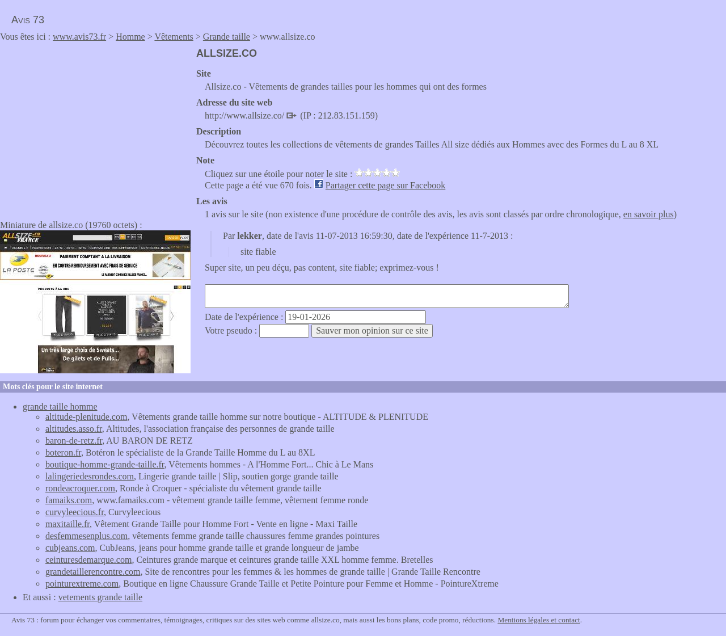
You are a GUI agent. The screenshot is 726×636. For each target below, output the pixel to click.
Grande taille (226, 36)
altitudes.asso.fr (73, 428)
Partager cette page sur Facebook (385, 185)
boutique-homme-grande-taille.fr (104, 464)
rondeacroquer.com (80, 488)
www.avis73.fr (79, 36)
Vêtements (173, 36)
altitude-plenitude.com (86, 417)
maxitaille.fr (67, 524)
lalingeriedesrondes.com (89, 476)
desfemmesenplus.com (86, 536)
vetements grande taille (100, 597)
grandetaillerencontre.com (92, 571)
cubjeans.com (70, 548)
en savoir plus (648, 214)
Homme (130, 36)
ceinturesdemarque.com (88, 560)
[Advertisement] (95, 127)
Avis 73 (27, 20)
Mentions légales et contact (538, 620)
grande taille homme (60, 406)
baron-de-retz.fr (73, 440)
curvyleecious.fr (74, 512)
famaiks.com (68, 500)
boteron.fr (63, 452)
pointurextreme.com (82, 583)
